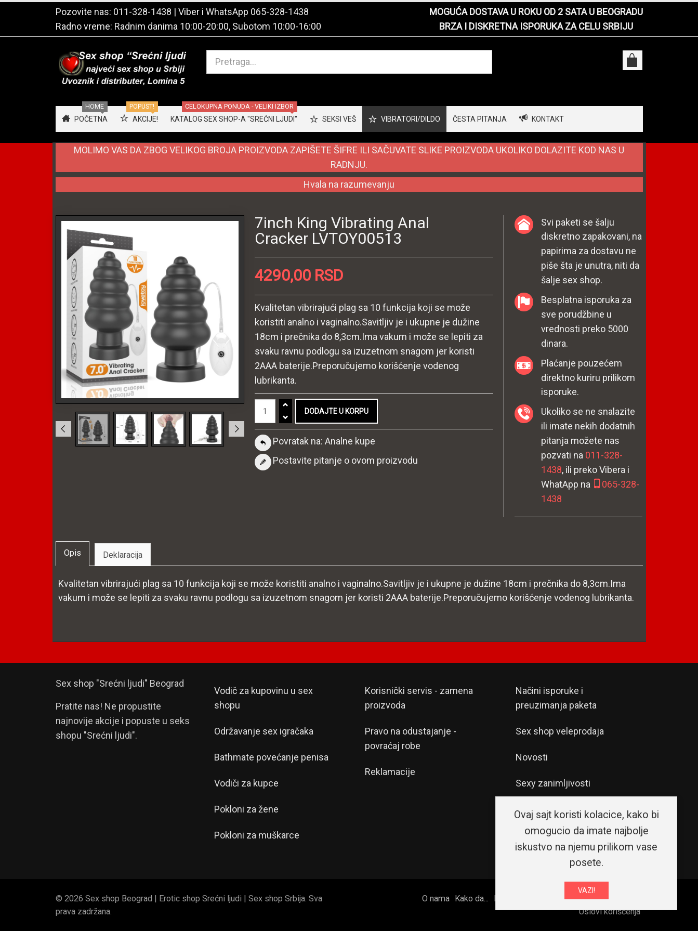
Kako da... (472, 898)
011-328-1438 (142, 11)
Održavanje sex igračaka (263, 731)
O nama (436, 898)
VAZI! (586, 893)
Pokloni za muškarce (256, 835)
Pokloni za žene (246, 809)
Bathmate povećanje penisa (271, 757)
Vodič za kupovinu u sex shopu (263, 698)
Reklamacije (390, 771)
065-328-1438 (280, 11)
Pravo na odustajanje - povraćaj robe (410, 738)
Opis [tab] (72, 553)
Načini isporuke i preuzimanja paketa (556, 698)
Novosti (532, 757)
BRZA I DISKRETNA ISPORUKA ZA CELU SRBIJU (536, 26)
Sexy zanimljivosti (553, 783)
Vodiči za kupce (246, 783)
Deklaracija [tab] (122, 555)
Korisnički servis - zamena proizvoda (419, 698)
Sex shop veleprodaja (560, 731)
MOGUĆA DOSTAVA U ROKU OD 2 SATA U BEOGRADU (536, 11)
